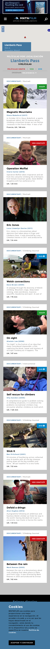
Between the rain (17, 564)
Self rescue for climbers (21, 394)
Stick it (11, 451)
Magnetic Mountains (19, 112)
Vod (42, 87)
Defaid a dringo (16, 507)
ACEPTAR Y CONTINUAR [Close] (22, 643)
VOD (32, 69)
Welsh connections (18, 281)
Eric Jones (13, 225)
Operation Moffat (17, 168)
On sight (12, 338)
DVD (40, 69)
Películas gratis (16, 69)
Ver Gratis (38, 143)
